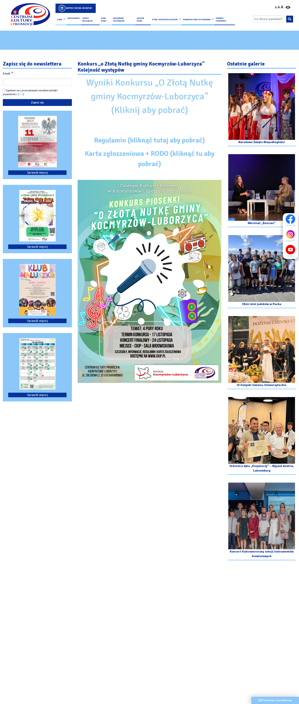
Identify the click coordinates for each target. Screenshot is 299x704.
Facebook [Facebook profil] (291, 220)
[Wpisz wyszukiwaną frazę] (269, 19)
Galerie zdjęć (140, 19)
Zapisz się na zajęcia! (79, 8)
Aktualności (74, 18)
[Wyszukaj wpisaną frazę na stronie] (289, 19)
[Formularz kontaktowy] (275, 700)
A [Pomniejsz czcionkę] (276, 7)
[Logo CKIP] (30, 14)
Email (8, 73)
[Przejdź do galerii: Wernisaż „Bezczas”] (261, 191)
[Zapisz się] (37, 102)
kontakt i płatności (221, 19)
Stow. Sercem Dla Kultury (165, 19)
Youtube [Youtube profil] (291, 251)
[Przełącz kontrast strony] (288, 7)
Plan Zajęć (103, 19)
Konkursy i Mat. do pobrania (197, 19)
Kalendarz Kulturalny (118, 19)
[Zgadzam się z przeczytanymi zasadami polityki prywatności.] (4, 90)
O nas (59, 19)
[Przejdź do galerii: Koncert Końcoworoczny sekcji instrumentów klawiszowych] (261, 522)
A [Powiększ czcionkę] (282, 7)
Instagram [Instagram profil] (291, 235)
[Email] (37, 82)
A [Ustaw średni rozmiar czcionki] (279, 7)
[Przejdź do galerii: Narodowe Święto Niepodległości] (261, 110)
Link (20, 94)
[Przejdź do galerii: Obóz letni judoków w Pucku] (261, 272)
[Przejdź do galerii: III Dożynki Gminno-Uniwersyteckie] (261, 353)
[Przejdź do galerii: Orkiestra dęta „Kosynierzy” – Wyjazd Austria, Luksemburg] (261, 436)
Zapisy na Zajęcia (87, 19)
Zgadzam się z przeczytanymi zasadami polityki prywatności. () (30, 92)
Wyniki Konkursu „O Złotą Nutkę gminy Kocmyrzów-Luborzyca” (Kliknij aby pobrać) (149, 96)
